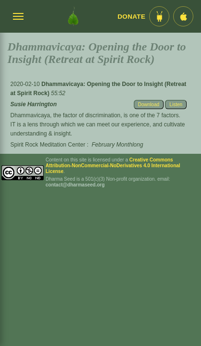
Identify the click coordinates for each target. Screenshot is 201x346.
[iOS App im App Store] (183, 16)
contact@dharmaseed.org (75, 184)
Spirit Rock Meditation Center (48, 144)
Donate (131, 16)
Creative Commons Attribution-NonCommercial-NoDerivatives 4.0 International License (113, 165)
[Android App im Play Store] (159, 16)
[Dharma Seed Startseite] (73, 16)
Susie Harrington (34, 104)
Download (148, 104)
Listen (175, 104)
